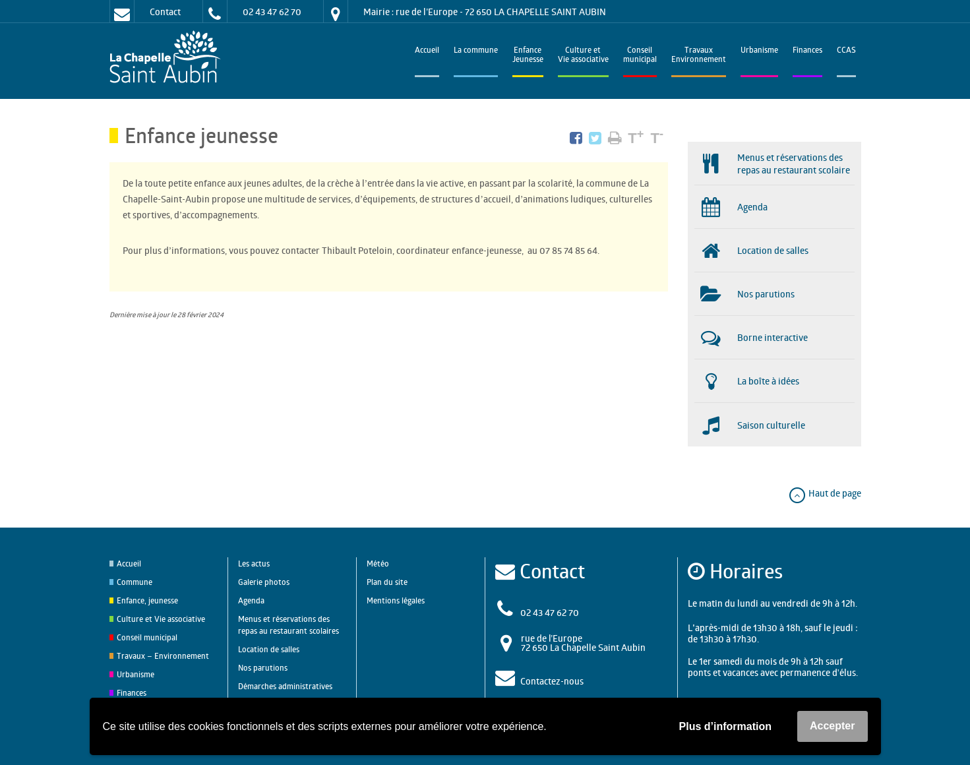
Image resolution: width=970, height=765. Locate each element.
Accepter (832, 725)
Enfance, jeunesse (147, 600)
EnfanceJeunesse (527, 55)
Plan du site (387, 582)
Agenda (251, 600)
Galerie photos (263, 582)
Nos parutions (263, 667)
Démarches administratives (285, 686)
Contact (165, 11)
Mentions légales (396, 600)
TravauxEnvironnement (698, 55)
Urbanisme (759, 51)
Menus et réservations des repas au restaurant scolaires (288, 624)
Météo (378, 563)
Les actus (254, 563)
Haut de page (824, 493)
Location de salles (268, 649)
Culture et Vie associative (583, 55)
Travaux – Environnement (163, 655)
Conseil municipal (147, 637)
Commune (134, 582)
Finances (807, 51)
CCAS (846, 51)
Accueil (427, 51)
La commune (476, 51)
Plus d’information (725, 726)
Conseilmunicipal (640, 55)
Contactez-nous (552, 681)
